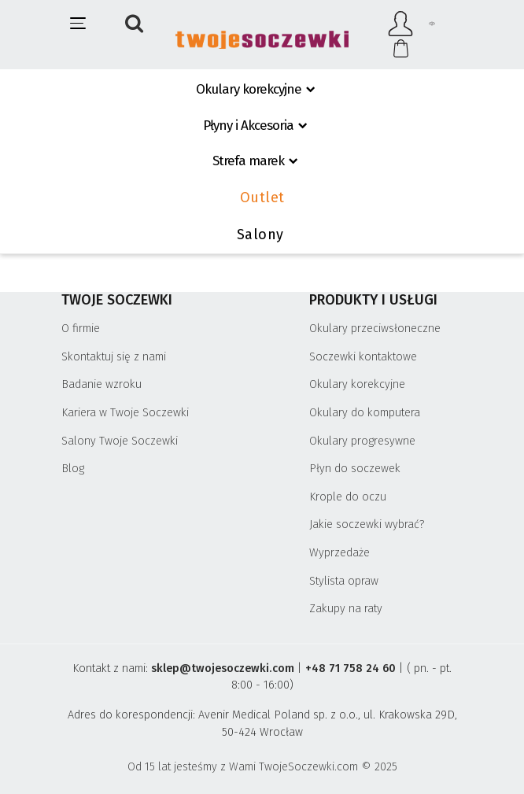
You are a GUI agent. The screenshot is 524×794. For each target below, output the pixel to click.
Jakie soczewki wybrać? (367, 524)
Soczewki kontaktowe (363, 357)
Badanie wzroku (101, 384)
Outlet (262, 197)
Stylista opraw (343, 581)
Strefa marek (248, 161)
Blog (72, 468)
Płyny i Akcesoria (248, 125)
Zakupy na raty (345, 608)
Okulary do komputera (364, 412)
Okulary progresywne (362, 441)
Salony (260, 234)
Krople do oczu (347, 497)
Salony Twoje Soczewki (119, 441)
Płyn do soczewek (354, 468)
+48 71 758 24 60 (350, 668)
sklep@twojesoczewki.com (222, 668)
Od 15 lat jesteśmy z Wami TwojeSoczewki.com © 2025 (262, 767)
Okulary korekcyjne (248, 89)
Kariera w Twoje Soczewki (125, 412)
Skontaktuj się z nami (113, 357)
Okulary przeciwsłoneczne (375, 328)
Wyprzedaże (339, 552)
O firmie (80, 328)
